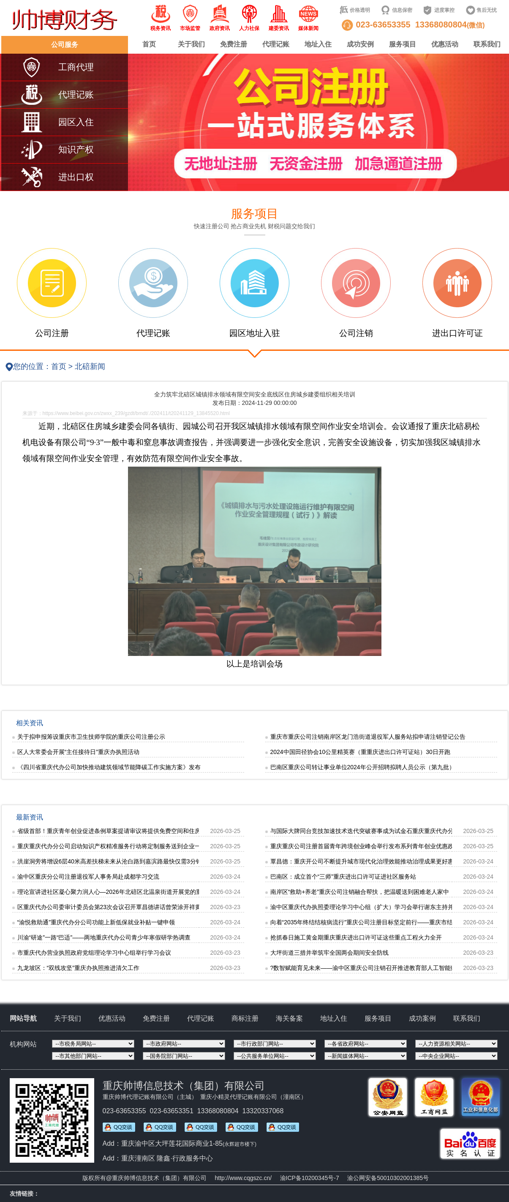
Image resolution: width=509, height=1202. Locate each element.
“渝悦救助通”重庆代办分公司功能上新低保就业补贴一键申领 (96, 922)
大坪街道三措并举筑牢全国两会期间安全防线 (329, 952)
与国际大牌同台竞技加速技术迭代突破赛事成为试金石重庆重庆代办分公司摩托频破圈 (382, 831)
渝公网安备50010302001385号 (388, 1178)
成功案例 (422, 1018)
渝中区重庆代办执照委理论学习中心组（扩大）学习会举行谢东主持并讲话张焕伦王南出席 (388, 907)
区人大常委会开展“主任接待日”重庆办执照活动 (78, 752)
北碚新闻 (90, 366)
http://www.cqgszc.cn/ (243, 1178)
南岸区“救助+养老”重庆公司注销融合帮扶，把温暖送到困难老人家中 (359, 891)
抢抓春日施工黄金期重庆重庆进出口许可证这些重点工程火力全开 (356, 937)
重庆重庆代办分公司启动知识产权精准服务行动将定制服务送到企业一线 (112, 846)
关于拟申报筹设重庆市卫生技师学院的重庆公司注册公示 (91, 736)
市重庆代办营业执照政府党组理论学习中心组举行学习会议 (94, 952)
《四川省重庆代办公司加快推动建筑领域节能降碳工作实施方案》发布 (109, 767)
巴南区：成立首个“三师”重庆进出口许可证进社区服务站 (343, 876)
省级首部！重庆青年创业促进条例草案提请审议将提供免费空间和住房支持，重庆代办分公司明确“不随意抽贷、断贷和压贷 (178, 831)
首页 (149, 44)
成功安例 (360, 44)
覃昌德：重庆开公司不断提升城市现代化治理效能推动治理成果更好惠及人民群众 (376, 861)
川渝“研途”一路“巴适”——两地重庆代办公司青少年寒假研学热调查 (104, 937)
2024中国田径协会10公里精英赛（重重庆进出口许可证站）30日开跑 (360, 752)
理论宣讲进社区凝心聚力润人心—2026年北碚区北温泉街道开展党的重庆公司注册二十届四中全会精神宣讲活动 (162, 891)
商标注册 (245, 1018)
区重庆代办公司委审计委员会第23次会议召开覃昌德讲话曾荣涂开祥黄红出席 (118, 907)
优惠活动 (444, 44)
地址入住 (318, 44)
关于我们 (191, 44)
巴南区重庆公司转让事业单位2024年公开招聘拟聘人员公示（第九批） (362, 767)
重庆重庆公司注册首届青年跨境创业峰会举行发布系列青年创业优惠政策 (365, 846)
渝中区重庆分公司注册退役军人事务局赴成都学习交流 (88, 876)
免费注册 (233, 44)
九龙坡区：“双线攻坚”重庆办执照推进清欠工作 (78, 967)
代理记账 (275, 44)
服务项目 (402, 44)
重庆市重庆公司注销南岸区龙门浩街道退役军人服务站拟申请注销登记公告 (367, 736)
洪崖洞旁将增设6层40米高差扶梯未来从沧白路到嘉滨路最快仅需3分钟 (109, 861)
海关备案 (289, 1018)
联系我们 (487, 44)
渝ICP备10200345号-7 (309, 1178)
